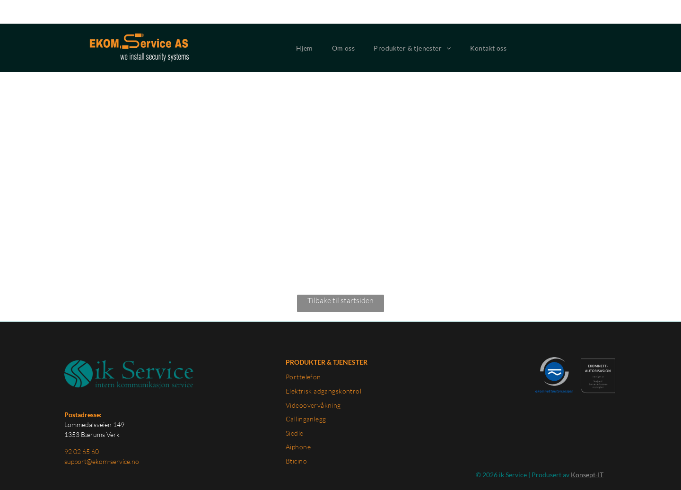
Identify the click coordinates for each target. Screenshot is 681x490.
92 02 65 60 (81, 428)
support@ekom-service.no (101, 438)
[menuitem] (305, 24)
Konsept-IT (587, 451)
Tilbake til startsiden (340, 276)
